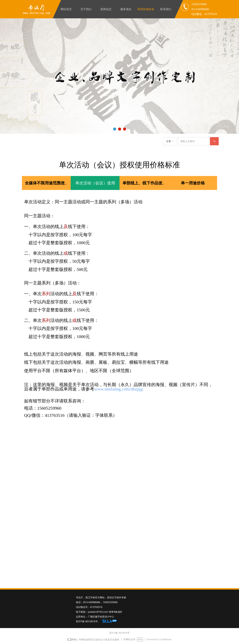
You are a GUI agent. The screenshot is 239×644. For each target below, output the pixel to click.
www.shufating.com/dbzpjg (118, 388)
